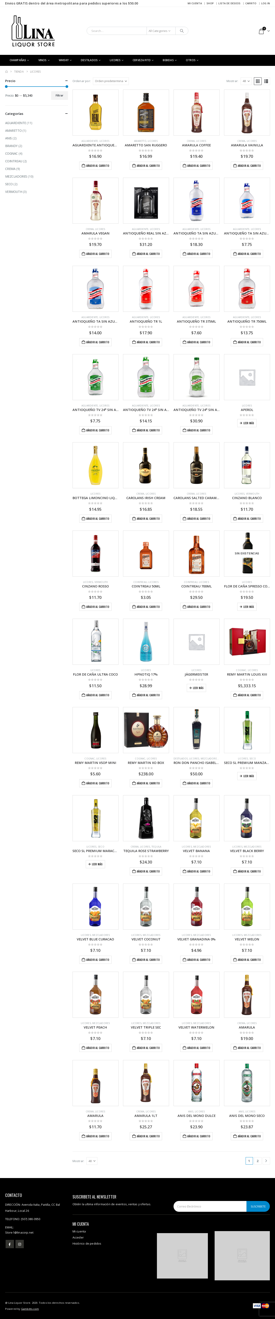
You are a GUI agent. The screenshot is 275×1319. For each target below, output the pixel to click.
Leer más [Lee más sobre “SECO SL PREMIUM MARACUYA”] (97, 864)
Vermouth (253, 493)
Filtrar (59, 95)
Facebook (10, 1244)
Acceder (78, 1237)
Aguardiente (89, 141)
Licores (115, 60)
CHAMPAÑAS (18, 60)
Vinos (42, 60)
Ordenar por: (82, 81)
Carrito (251, 3)
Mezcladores (209, 758)
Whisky (64, 60)
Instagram (19, 1244)
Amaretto (140, 141)
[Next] (266, 1161)
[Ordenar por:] (111, 81)
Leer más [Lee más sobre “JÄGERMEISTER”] (198, 688)
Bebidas (168, 60)
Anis (191, 1111)
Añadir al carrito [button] (97, 165)
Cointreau (140, 582)
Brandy (11, 146)
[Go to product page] (96, 112)
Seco (252, 758)
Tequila (156, 846)
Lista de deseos (229, 3)
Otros (191, 60)
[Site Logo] (33, 31)
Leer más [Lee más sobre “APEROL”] (248, 423)
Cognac (241, 670)
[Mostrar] (246, 81)
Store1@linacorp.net (19, 1232)
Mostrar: (232, 81)
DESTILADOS (89, 60)
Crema (191, 141)
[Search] (182, 31)
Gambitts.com (30, 1308)
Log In (265, 3)
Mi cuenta (195, 3)
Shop (210, 3)
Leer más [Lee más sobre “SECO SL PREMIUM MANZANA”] (248, 776)
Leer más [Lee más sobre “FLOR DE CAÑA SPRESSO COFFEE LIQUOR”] (248, 607)
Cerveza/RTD (142, 60)
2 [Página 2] (258, 1160)
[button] (258, 81)
